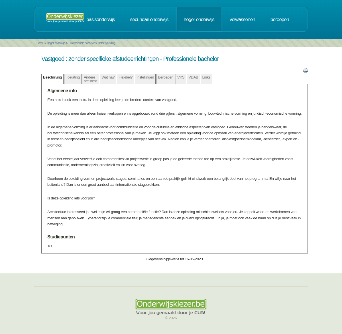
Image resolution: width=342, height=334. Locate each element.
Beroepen (165, 77)
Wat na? (108, 77)
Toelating (73, 77)
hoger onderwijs (199, 19)
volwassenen (242, 19)
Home (40, 43)
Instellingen (145, 77)
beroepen (279, 19)
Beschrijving (52, 77)
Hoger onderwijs (56, 43)
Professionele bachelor (82, 43)
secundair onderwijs (149, 19)
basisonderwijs (100, 19)
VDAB (193, 77)
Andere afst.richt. (91, 79)
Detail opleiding (106, 43)
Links (206, 77)
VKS (180, 77)
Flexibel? (126, 77)
